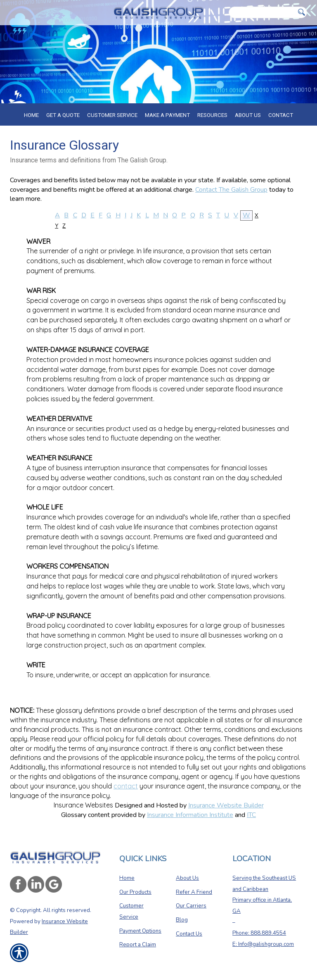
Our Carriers (191, 906)
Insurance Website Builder (226, 805)
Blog (182, 920)
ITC (251, 814)
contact (126, 786)
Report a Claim (137, 944)
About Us (187, 878)
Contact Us (189, 934)
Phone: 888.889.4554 (259, 933)
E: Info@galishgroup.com (263, 944)
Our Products (135, 892)
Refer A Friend (194, 892)
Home (127, 878)
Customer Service (131, 911)
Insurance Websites (83, 805)
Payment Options (140, 931)
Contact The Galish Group (231, 189)
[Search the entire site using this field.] (262, 12)
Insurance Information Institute (190, 814)
